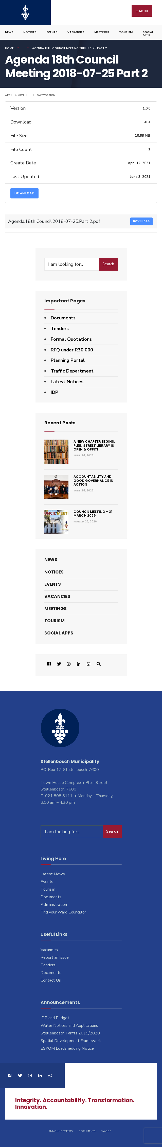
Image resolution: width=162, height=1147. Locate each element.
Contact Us (51, 980)
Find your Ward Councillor (63, 912)
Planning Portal (68, 360)
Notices (29, 32)
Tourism (126, 32)
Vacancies (75, 32)
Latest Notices (67, 382)
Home (9, 48)
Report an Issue (55, 957)
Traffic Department (72, 371)
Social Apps (148, 33)
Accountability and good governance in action (93, 480)
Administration (54, 904)
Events (51, 32)
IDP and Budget (55, 1018)
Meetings (101, 32)
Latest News (53, 874)
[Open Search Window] (97, 663)
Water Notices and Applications (69, 1025)
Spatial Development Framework (71, 1041)
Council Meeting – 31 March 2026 (93, 513)
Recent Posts (60, 423)
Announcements (60, 1131)
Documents (63, 318)
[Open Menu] (156, 11)
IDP (54, 392)
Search (108, 264)
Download (24, 193)
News (9, 32)
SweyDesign (46, 95)
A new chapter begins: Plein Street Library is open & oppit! (94, 445)
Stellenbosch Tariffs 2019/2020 (70, 1033)
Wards (106, 1131)
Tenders (60, 329)
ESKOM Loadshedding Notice (67, 1048)
